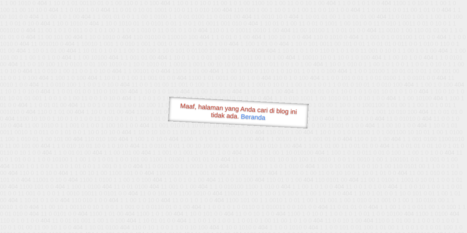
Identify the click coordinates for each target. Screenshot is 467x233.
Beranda (253, 117)
